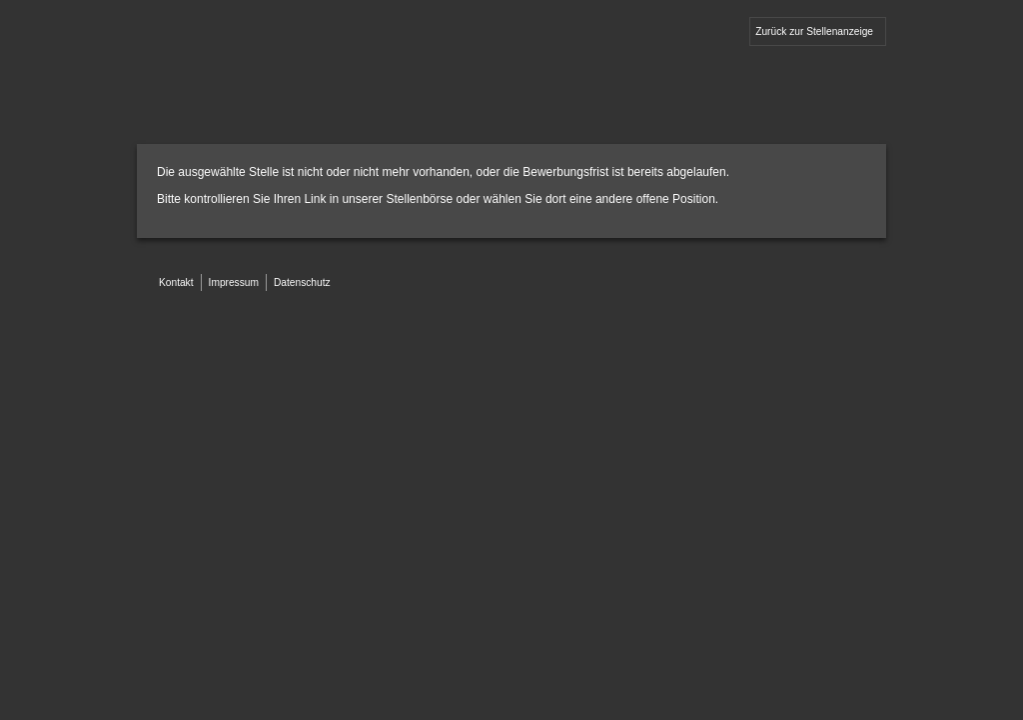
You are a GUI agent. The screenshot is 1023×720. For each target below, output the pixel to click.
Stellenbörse (419, 199)
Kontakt (176, 282)
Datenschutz (302, 282)
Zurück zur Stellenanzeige (814, 31)
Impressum (234, 282)
